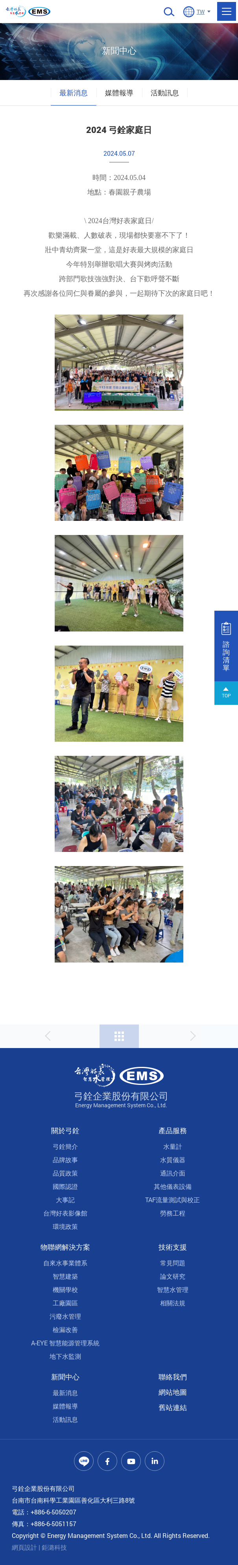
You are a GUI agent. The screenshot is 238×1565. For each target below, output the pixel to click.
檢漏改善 (65, 1329)
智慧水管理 (172, 1289)
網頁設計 (24, 1547)
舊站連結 (173, 1407)
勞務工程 (172, 1213)
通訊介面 (172, 1173)
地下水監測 (65, 1356)
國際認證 (65, 1186)
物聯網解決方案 (65, 1247)
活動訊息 (165, 92)
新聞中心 (65, 1376)
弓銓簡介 (65, 1146)
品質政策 (65, 1173)
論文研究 (172, 1276)
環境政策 (65, 1226)
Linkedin (154, 1461)
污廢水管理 (65, 1316)
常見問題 (172, 1263)
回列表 (119, 1036)
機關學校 (65, 1289)
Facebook (107, 1461)
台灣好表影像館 (65, 1213)
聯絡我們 (173, 1376)
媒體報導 (119, 92)
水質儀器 (172, 1160)
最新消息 (73, 92)
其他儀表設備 (173, 1186)
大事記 (65, 1200)
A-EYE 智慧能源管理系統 (65, 1343)
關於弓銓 (65, 1130)
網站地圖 (173, 1392)
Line (84, 1461)
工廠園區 (65, 1303)
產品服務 (173, 1130)
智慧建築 (65, 1276)
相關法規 (172, 1303)
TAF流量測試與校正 (172, 1200)
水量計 (172, 1146)
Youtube (131, 1461)
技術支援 (173, 1247)
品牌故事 (65, 1160)
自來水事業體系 (65, 1263)
